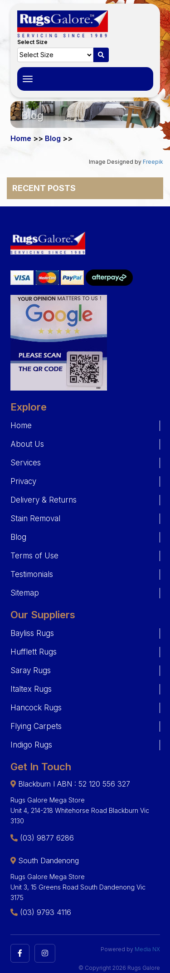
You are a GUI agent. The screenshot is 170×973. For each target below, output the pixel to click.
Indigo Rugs (31, 744)
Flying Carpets (36, 726)
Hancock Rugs (36, 707)
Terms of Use (34, 555)
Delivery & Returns (43, 499)
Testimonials (31, 574)
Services (25, 462)
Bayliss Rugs (32, 633)
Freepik (153, 161)
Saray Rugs (30, 670)
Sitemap (24, 592)
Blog (18, 537)
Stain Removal (35, 518)
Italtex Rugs (31, 689)
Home (21, 425)
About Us (27, 444)
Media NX (147, 949)
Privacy (23, 481)
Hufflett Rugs (33, 651)
